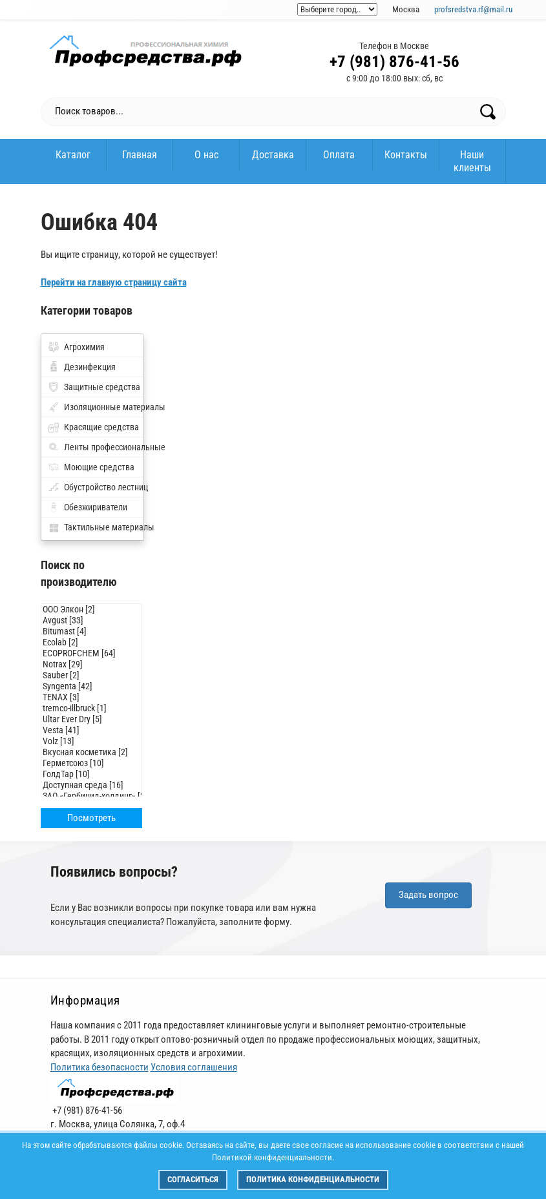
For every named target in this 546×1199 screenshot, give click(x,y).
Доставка (273, 155)
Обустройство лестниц (103, 487)
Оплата (339, 155)
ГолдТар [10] (91, 774)
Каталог (73, 155)
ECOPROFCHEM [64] (91, 653)
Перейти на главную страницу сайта (114, 282)
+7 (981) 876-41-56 (394, 61)
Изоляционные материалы (103, 407)
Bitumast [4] (91, 631)
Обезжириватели (95, 507)
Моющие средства (99, 467)
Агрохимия (84, 347)
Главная (139, 155)
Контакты (405, 155)
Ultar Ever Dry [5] (91, 719)
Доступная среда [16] (91, 785)
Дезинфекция (90, 367)
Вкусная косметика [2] (91, 752)
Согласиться (192, 1179)
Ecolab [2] (91, 642)
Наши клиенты (472, 161)
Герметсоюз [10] (91, 763)
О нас (206, 155)
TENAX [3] (91, 697)
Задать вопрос (428, 895)
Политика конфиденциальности (312, 1179)
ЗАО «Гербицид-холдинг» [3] (91, 796)
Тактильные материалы (103, 527)
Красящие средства (101, 427)
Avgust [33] (91, 620)
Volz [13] (91, 741)
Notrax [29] (91, 664)
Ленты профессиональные (103, 447)
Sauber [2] (91, 675)
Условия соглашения (194, 1067)
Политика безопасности (99, 1067)
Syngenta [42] (91, 686)
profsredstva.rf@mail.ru (473, 9)
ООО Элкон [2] (91, 609)
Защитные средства (102, 387)
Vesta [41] (91, 730)
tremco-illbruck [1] (91, 708)
